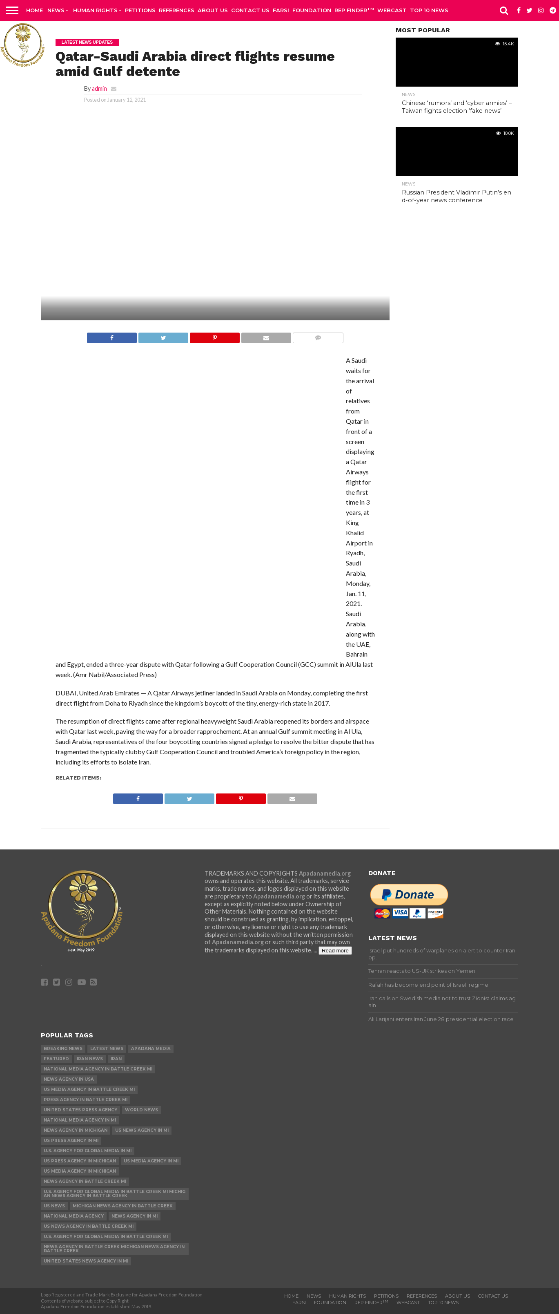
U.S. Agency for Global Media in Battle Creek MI (106, 1236)
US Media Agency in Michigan (80, 1171)
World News (141, 1110)
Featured (56, 1058)
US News (54, 1206)
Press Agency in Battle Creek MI (85, 1099)
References (176, 10)
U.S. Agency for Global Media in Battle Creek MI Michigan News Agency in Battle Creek (114, 1193)
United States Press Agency (80, 1110)
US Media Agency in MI (151, 1161)
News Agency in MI (134, 1216)
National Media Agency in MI (80, 1120)
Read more (335, 951)
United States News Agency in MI (86, 1261)
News (56, 10)
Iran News (90, 1058)
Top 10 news (429, 10)
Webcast (392, 10)
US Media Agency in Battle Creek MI (89, 1089)
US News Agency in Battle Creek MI (89, 1226)
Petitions (140, 10)
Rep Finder (354, 10)
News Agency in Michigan (75, 1130)
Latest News (106, 1048)
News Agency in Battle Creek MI (85, 1181)
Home (34, 10)
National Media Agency (74, 1216)
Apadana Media (151, 1048)
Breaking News (63, 1048)
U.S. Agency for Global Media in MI (87, 1150)
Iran (116, 1058)
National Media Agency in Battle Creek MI (98, 1069)
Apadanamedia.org (325, 873)
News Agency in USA (69, 1079)
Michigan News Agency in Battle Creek (123, 1206)
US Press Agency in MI (71, 1140)
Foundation (311, 10)
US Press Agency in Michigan (80, 1161)
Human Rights (95, 10)
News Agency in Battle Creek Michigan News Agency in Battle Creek (114, 1249)
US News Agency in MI (142, 1130)
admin (99, 88)
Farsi (281, 10)
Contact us (250, 10)
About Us (213, 10)
